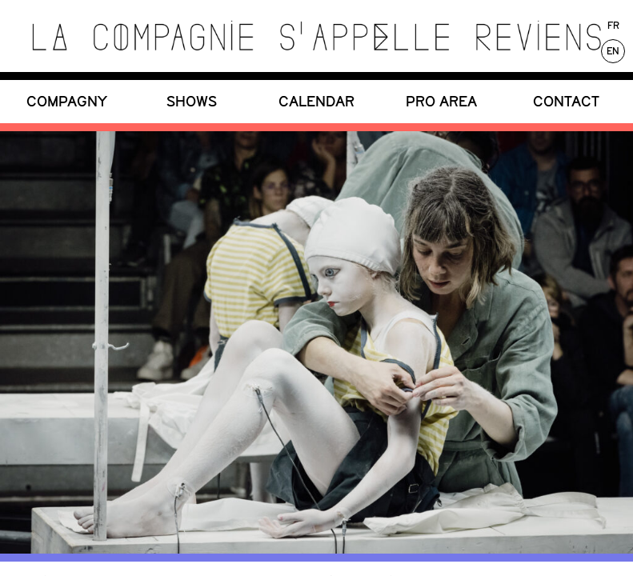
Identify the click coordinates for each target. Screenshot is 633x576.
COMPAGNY (66, 101)
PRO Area (441, 101)
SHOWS (191, 101)
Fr (613, 25)
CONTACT (566, 101)
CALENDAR (316, 101)
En (613, 51)
